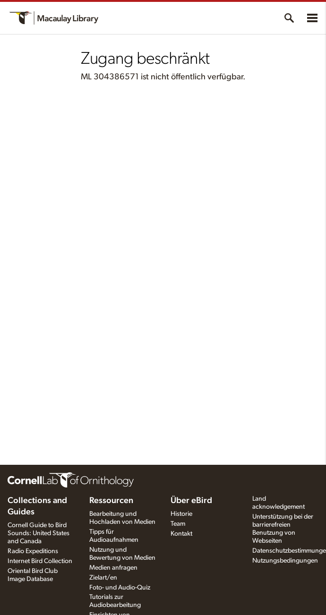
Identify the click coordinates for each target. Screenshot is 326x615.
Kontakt (181, 533)
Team (178, 524)
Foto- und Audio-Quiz (119, 587)
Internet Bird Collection (40, 561)
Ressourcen (111, 500)
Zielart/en (103, 577)
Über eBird (191, 500)
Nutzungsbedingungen (285, 560)
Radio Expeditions (33, 551)
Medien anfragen (113, 567)
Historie (181, 514)
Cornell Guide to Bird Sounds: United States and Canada (38, 533)
